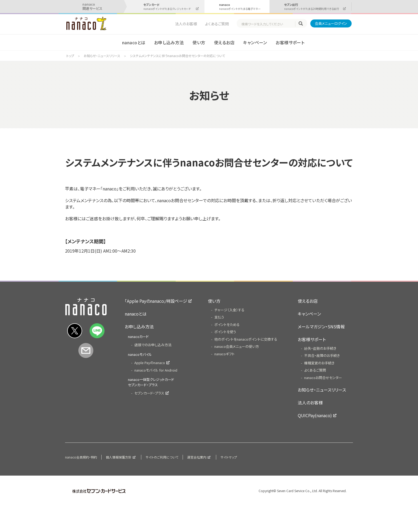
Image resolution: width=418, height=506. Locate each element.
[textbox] (268, 24)
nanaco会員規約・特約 (81, 457)
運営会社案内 (196, 457)
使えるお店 (224, 42)
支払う (219, 317)
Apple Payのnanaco (149, 362)
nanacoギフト (224, 353)
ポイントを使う (225, 331)
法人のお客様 (186, 23)
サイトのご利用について (162, 457)
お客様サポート (290, 42)
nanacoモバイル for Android (155, 370)
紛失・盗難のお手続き (320, 348)
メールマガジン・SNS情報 (321, 326)
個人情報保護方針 (118, 457)
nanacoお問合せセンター (323, 377)
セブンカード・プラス (149, 393)
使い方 (198, 42)
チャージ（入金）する (229, 309)
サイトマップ (228, 457)
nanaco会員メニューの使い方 (236, 346)
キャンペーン (255, 42)
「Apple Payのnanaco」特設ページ (156, 301)
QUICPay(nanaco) (315, 415)
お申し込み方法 (169, 42)
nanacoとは (134, 42)
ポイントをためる (227, 324)
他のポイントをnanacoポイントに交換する (245, 339)
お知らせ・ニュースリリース (102, 55)
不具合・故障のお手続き (322, 355)
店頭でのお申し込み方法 (152, 344)
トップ (70, 55)
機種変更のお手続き (319, 362)
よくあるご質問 (217, 23)
